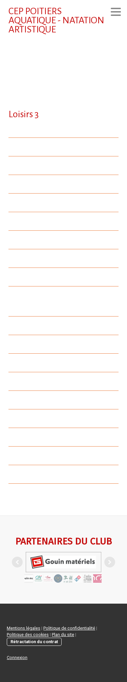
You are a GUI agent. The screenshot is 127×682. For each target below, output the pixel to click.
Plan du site (63, 634)
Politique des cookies (28, 634)
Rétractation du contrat (34, 641)
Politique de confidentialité (69, 628)
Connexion (17, 657)
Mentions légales (23, 628)
